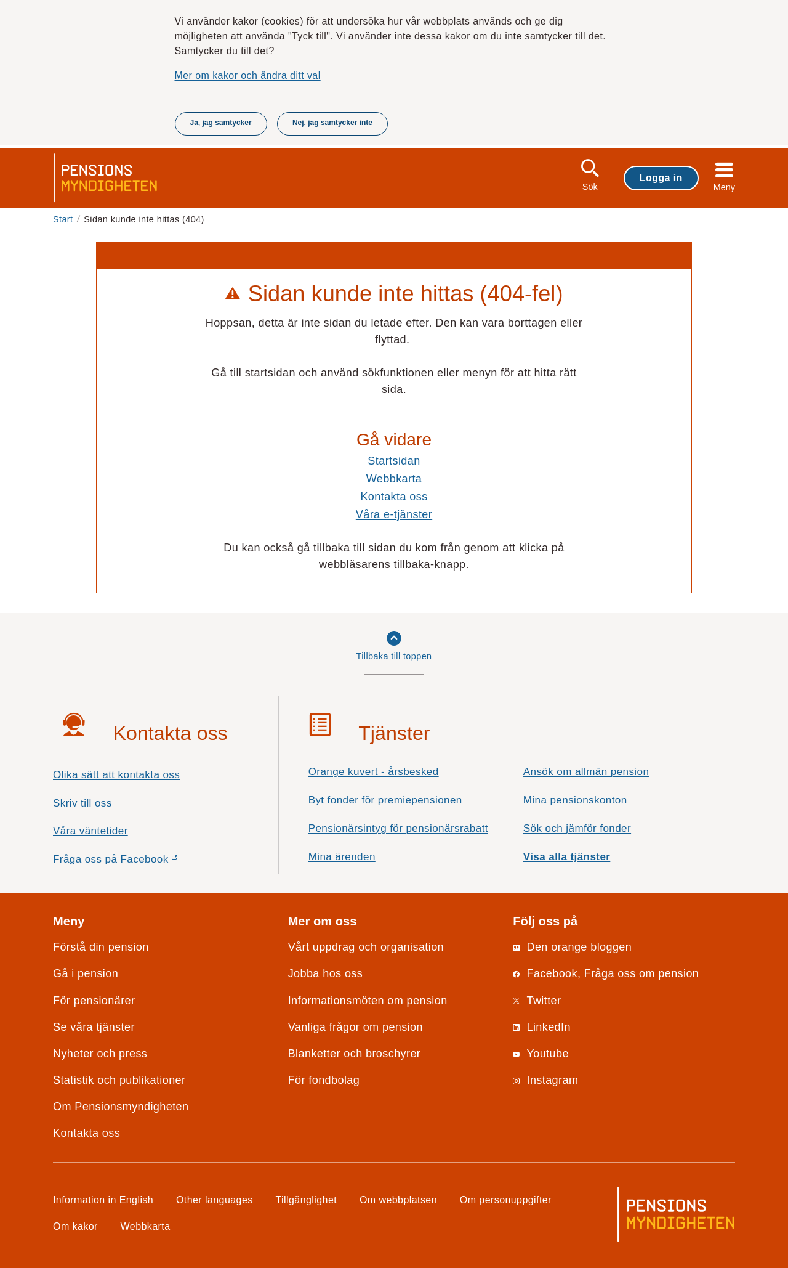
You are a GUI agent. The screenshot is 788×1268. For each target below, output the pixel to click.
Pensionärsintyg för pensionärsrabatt (398, 828)
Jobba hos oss (325, 973)
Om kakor (75, 1226)
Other (214, 1199)
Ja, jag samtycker (221, 122)
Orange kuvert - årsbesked (373, 772)
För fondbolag (324, 1080)
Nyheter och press (100, 1053)
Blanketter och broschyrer (354, 1053)
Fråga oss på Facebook (137, 862)
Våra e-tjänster (394, 514)
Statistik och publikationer (119, 1080)
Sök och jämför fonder (577, 828)
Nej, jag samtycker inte (332, 122)
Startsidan (394, 461)
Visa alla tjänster (567, 857)
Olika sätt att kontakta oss (116, 775)
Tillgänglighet (306, 1199)
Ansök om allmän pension (586, 772)
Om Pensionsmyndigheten (120, 1106)
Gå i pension (85, 973)
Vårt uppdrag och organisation (366, 947)
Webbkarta (394, 479)
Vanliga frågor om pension (355, 1027)
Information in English (103, 1199)
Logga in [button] (661, 177)
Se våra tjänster (94, 1027)
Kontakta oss (393, 496)
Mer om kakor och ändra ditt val (248, 75)
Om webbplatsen (398, 1199)
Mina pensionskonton (575, 800)
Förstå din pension (101, 947)
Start (63, 219)
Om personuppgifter (506, 1199)
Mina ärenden (342, 857)
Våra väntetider (90, 831)
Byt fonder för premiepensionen (385, 800)
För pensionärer (94, 1000)
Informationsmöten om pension (368, 1000)
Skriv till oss (82, 803)
